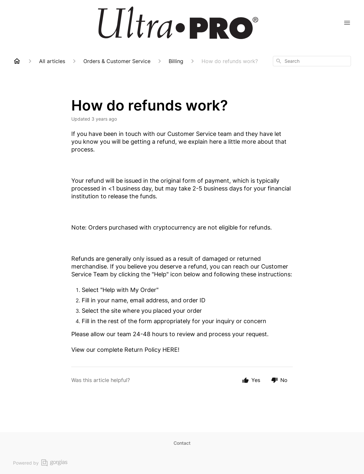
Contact (182, 443)
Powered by (40, 462)
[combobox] (312, 61)
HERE (170, 349)
